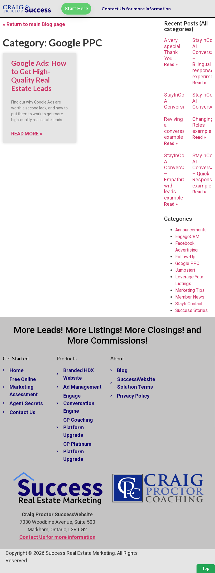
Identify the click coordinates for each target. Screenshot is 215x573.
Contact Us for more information (136, 8)
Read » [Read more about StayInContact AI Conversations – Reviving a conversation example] (171, 143)
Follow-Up (185, 256)
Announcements (191, 230)
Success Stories (191, 310)
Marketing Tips (190, 290)
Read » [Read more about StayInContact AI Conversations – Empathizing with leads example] (171, 204)
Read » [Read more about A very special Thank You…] (171, 64)
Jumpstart (185, 270)
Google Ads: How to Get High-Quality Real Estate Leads (38, 75)
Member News (189, 297)
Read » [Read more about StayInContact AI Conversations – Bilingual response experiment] (199, 82)
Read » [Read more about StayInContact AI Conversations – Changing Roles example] (199, 137)
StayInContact (188, 303)
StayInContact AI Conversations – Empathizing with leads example (180, 176)
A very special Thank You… (172, 49)
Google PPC (187, 263)
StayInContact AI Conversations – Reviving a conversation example (180, 116)
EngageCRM (187, 236)
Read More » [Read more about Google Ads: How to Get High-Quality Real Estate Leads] (26, 134)
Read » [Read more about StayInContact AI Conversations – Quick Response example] (199, 191)
